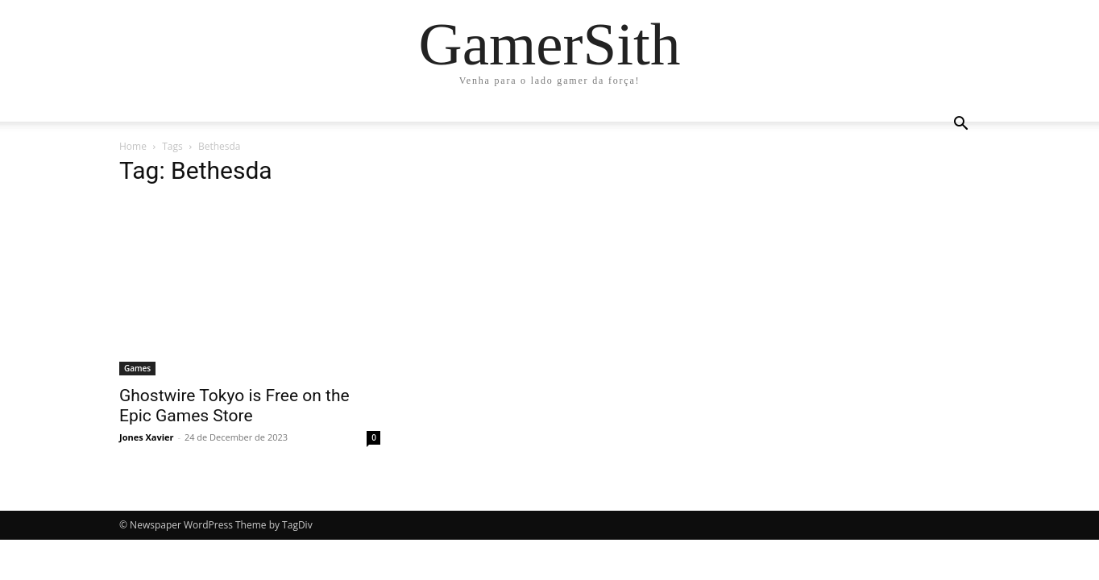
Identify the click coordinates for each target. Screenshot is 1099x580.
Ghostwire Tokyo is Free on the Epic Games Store (234, 405)
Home (133, 146)
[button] (960, 125)
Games (137, 368)
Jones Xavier (146, 437)
